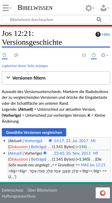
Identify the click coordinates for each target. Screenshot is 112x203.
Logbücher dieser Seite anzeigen (25, 66)
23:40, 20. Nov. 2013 (72, 153)
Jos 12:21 (97, 164)
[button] (56, 78)
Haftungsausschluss (19, 196)
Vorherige (32, 140)
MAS (85, 164)
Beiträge (38, 146)
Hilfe (102, 34)
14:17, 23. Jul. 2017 (71, 140)
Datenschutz (13, 190)
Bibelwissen (35, 7)
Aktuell (15, 153)
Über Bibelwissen (42, 190)
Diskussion (18, 146)
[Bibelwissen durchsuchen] (56, 19)
